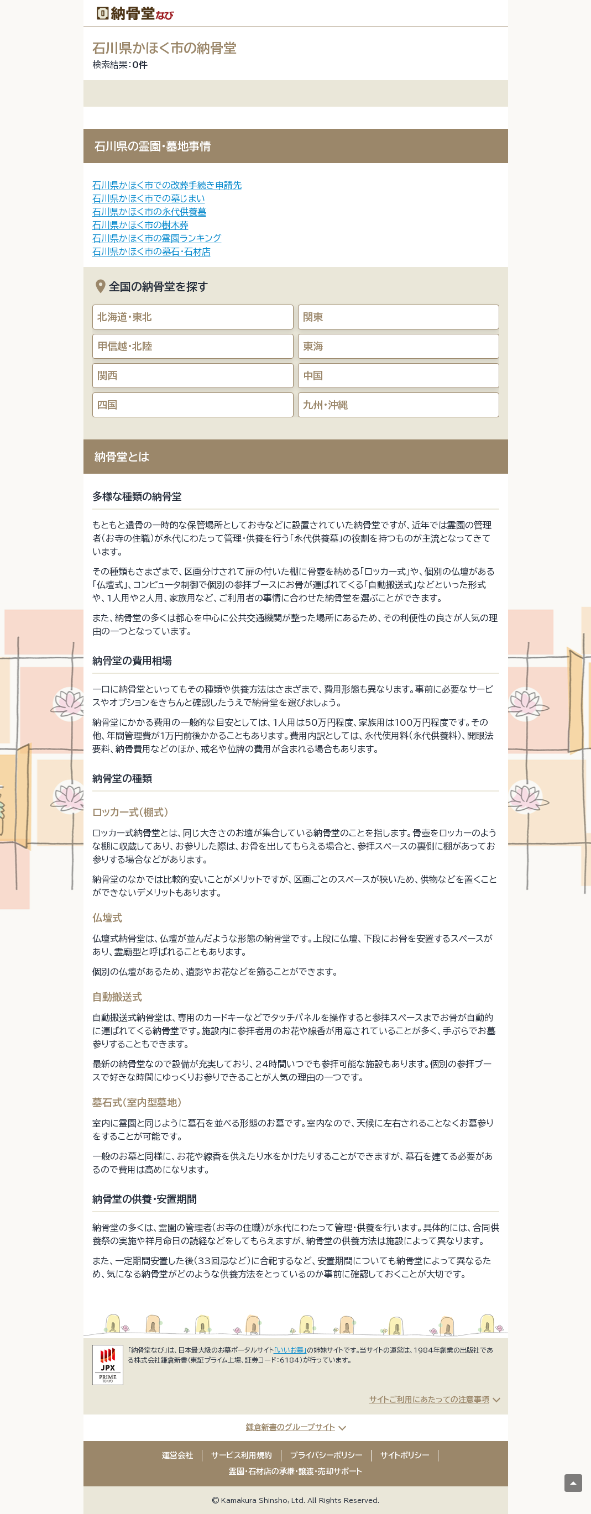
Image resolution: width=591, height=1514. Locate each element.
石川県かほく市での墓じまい (148, 198)
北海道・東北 (124, 317)
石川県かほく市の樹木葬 (140, 225)
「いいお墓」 (290, 1350)
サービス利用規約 (241, 1455)
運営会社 (177, 1455)
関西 (107, 375)
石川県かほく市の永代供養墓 (149, 211)
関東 (313, 317)
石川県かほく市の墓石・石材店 (151, 251)
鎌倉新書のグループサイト (290, 1427)
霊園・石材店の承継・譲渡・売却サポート (295, 1471)
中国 (313, 375)
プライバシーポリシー (326, 1455)
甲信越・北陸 (124, 346)
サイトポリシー (404, 1455)
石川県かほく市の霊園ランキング (157, 238)
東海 (313, 346)
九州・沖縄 (325, 405)
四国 (107, 405)
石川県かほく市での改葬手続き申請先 (167, 185)
